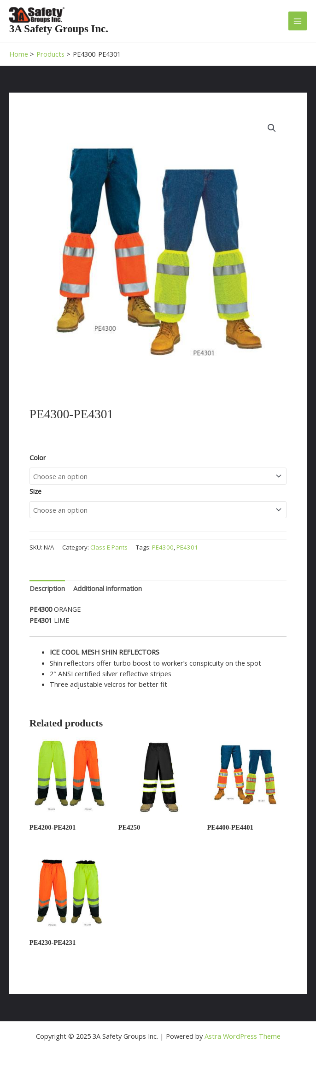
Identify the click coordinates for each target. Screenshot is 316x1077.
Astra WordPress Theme (243, 1036)
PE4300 (163, 547)
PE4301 (187, 547)
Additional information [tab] (107, 588)
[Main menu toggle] (297, 21)
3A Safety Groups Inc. (58, 29)
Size (35, 491)
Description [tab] (47, 588)
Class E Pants (109, 547)
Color (37, 457)
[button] (271, 128)
